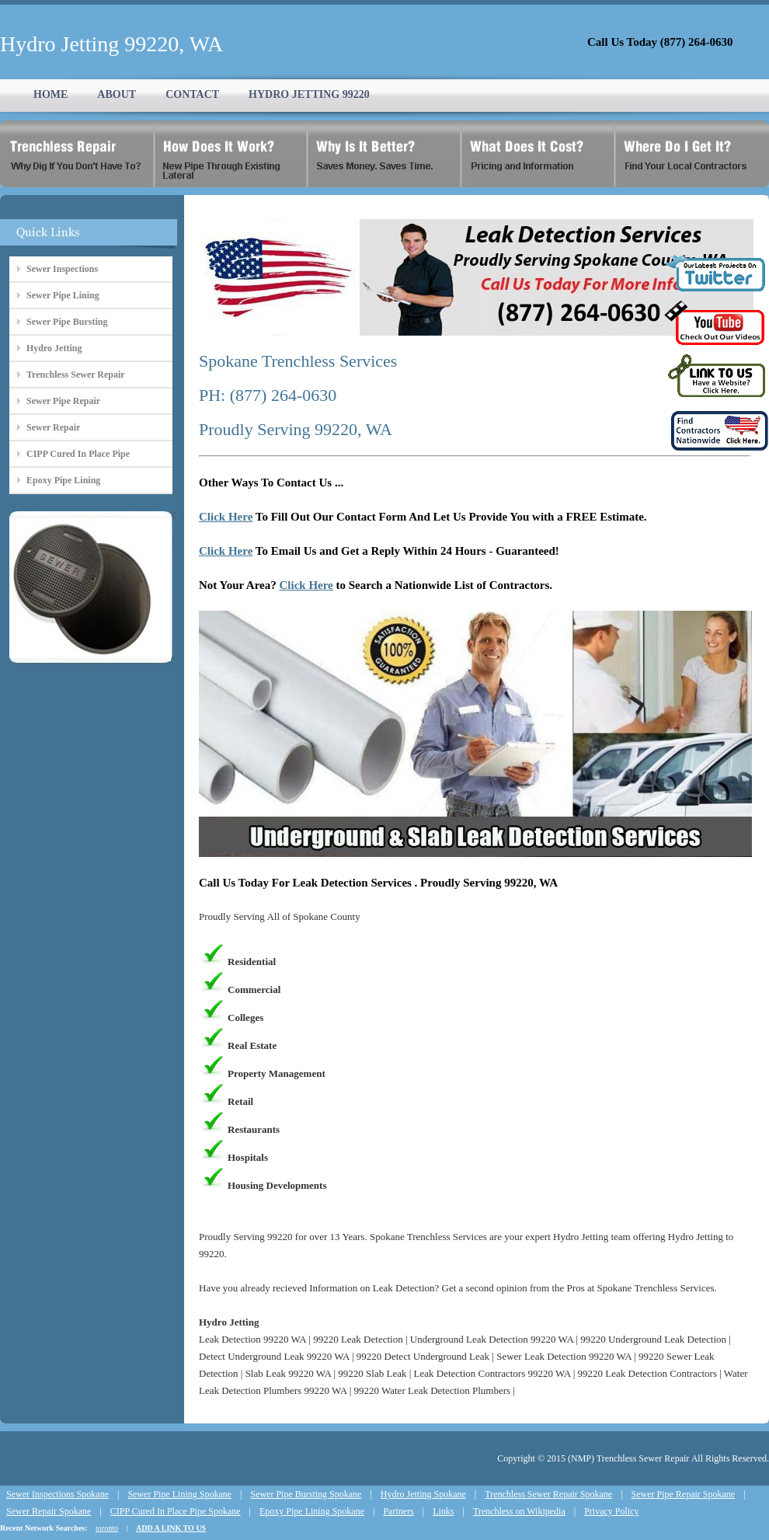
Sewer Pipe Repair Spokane (684, 1494)
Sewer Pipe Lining (62, 295)
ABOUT (116, 94)
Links (443, 1511)
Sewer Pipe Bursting (66, 321)
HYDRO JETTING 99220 (309, 94)
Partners (398, 1511)
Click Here (225, 516)
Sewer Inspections (62, 268)
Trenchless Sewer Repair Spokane (548, 1494)
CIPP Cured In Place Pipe (78, 453)
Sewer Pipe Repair (63, 400)
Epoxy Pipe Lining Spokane (311, 1511)
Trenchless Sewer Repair (75, 374)
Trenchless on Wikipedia (519, 1511)
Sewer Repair (53, 427)
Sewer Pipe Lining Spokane (179, 1494)
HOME (50, 94)
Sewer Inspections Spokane (57, 1494)
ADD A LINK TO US (171, 1528)
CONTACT (192, 94)
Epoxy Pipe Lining (63, 480)
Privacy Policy (611, 1511)
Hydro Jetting (54, 348)
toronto (107, 1528)
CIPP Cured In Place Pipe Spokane (175, 1511)
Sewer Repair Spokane (48, 1511)
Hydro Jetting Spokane (423, 1494)
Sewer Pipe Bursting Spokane (305, 1494)
